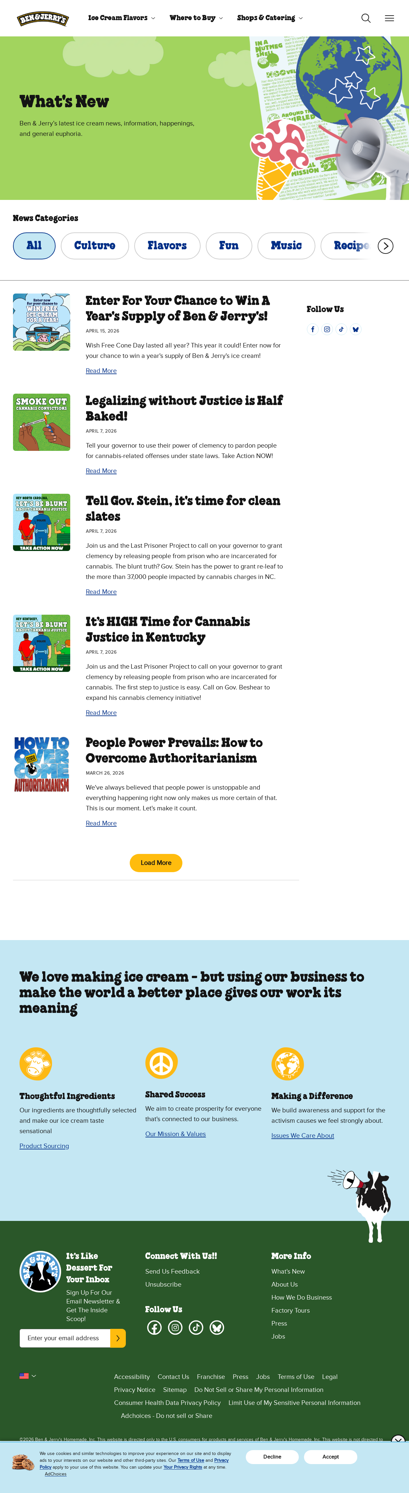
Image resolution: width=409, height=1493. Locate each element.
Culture (94, 246)
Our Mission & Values (175, 1134)
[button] (28, 1376)
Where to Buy (193, 18)
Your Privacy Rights (183, 1467)
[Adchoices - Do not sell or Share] (252, 1415)
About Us (284, 1285)
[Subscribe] (118, 1338)
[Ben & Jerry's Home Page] (43, 18)
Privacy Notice (134, 1390)
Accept (331, 1457)
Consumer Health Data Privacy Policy (167, 1403)
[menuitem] (119, 18)
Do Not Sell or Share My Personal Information (258, 1390)
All (34, 246)
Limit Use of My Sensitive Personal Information (295, 1403)
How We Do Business (301, 1298)
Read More (101, 371)
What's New (288, 1272)
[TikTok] (341, 329)
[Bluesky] (356, 329)
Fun (229, 246)
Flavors (167, 246)
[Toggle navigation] (389, 18)
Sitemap (175, 1390)
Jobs (278, 1337)
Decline (272, 1457)
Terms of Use (296, 1377)
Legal (330, 1377)
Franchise (211, 1377)
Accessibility (132, 1377)
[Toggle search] (366, 18)
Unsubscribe (163, 1285)
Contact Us (173, 1377)
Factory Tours (290, 1311)
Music (286, 246)
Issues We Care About (302, 1136)
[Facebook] (313, 329)
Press (279, 1324)
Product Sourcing (44, 1146)
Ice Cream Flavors (118, 18)
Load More (156, 863)
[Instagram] (327, 329)
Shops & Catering (266, 18)
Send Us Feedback (172, 1272)
